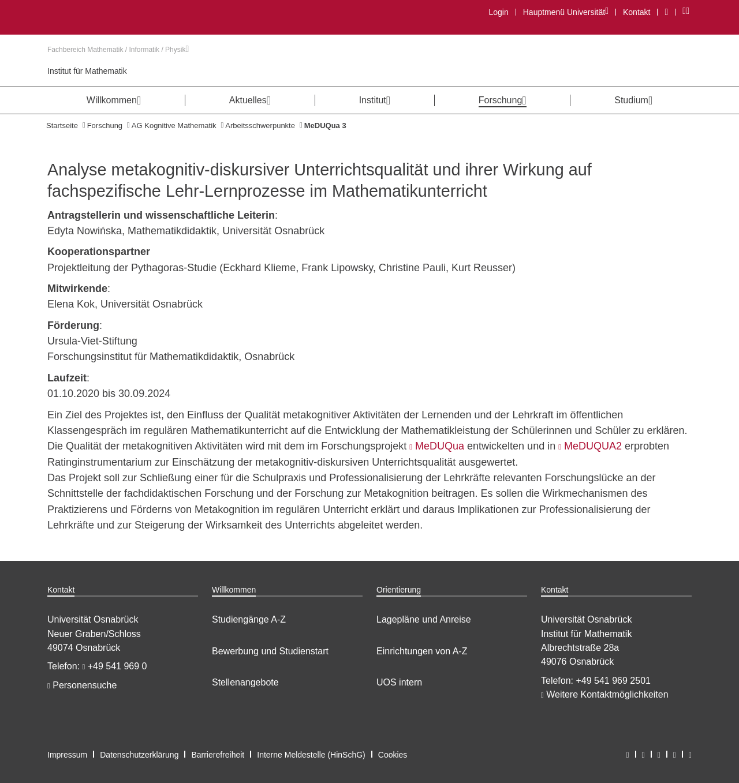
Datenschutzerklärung (139, 754)
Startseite (62, 125)
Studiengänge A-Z (249, 619)
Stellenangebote (245, 682)
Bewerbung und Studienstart (270, 651)
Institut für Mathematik (87, 71)
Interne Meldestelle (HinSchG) (311, 754)
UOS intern (399, 682)
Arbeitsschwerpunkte (260, 125)
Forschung (104, 125)
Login (498, 12)
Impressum (67, 754)
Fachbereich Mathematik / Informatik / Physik (118, 49)
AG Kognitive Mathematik (174, 125)
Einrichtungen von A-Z (421, 651)
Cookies (393, 754)
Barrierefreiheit (217, 754)
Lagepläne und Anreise (423, 619)
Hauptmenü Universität (565, 12)
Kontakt (636, 12)
